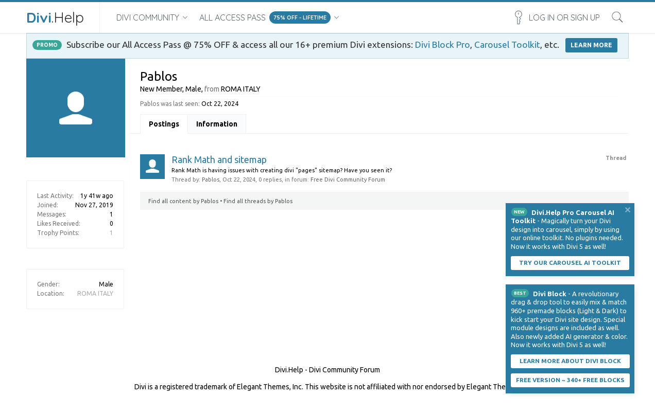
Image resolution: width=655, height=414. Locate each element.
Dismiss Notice (628, 210)
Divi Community (147, 17)
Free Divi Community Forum (348, 179)
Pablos (210, 179)
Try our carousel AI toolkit (570, 262)
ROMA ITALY (95, 293)
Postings (164, 124)
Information (216, 124)
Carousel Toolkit (507, 44)
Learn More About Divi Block (570, 360)
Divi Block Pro (442, 44)
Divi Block (549, 293)
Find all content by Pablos (183, 201)
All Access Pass (232, 17)
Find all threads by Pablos (257, 201)
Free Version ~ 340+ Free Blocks (570, 379)
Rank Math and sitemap (219, 159)
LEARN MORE (591, 45)
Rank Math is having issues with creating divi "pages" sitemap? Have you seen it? (281, 170)
